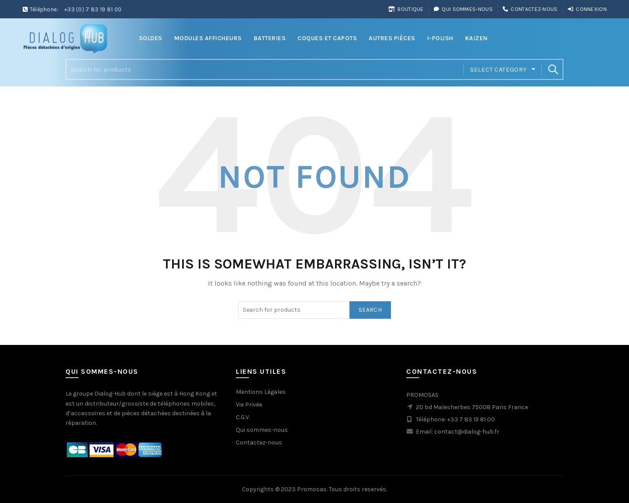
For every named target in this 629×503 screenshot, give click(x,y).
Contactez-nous (530, 9)
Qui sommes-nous (463, 9)
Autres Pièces (392, 38)
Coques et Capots (327, 38)
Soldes (150, 38)
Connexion (587, 9)
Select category (498, 69)
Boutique (406, 9)
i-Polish (440, 38)
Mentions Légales (261, 392)
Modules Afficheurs (208, 38)
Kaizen (476, 38)
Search (552, 69)
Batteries (270, 38)
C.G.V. (243, 417)
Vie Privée (249, 404)
